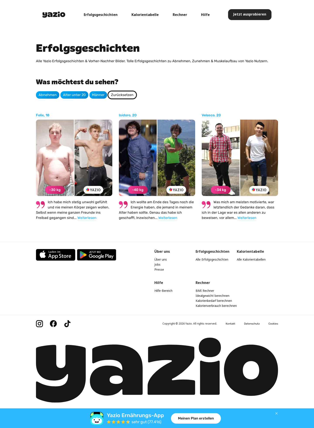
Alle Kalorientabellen (251, 259)
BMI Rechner (205, 291)
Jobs (157, 264)
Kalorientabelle (145, 14)
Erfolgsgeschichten (101, 14)
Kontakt (230, 323)
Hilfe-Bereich (163, 291)
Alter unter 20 (74, 95)
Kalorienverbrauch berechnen (216, 306)
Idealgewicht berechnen (212, 296)
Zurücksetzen (122, 95)
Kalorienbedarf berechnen (214, 301)
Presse (159, 269)
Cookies (273, 323)
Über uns (160, 259)
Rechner (180, 14)
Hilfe (205, 14)
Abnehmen (48, 95)
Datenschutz (252, 323)
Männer (98, 95)
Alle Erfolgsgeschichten (212, 259)
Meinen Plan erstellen (196, 418)
